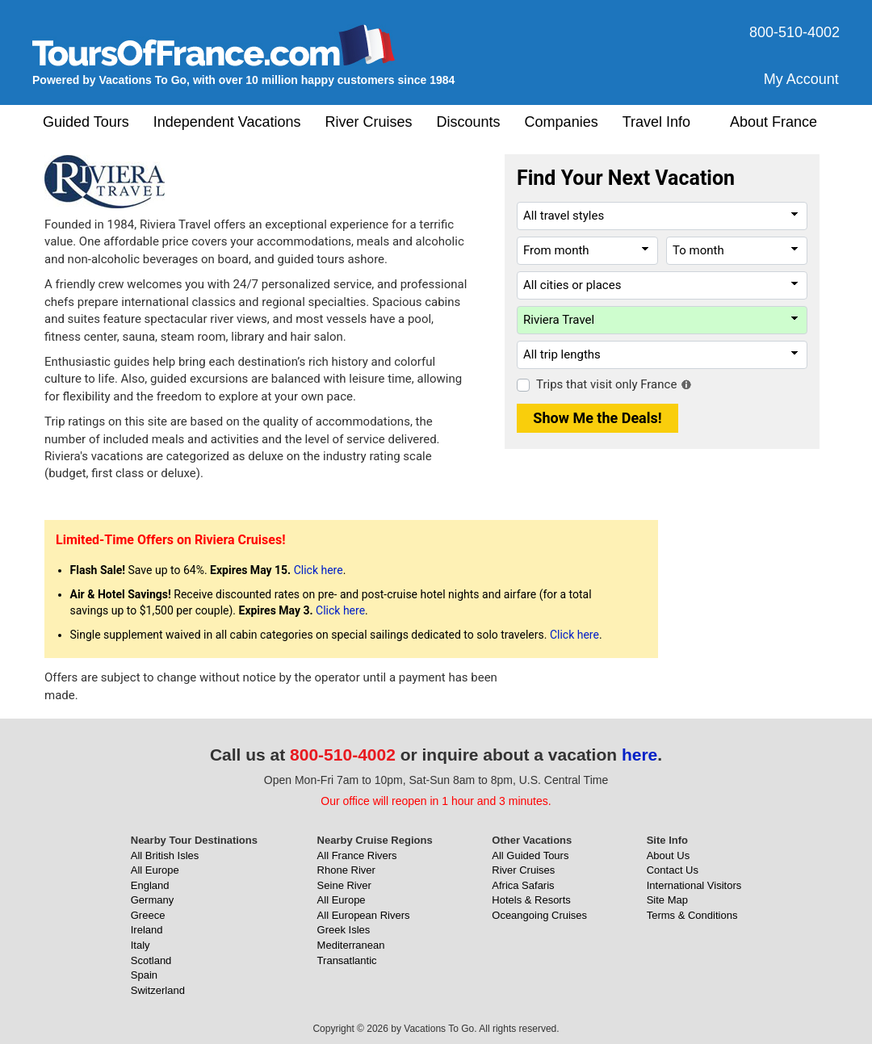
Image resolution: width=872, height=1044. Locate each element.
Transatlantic (347, 960)
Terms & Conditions (692, 915)
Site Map (667, 900)
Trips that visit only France (606, 384)
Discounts (469, 122)
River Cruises (369, 122)
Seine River (344, 885)
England (150, 885)
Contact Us (672, 870)
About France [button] (773, 122)
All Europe (155, 870)
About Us (668, 855)
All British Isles (165, 855)
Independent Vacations (227, 122)
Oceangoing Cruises (539, 915)
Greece (148, 915)
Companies (561, 122)
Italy (140, 945)
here (639, 754)
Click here (318, 570)
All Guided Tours (530, 855)
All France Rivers (357, 855)
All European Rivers (363, 915)
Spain (144, 975)
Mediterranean (351, 945)
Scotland (151, 960)
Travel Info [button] (656, 122)
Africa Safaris (523, 885)
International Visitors (694, 885)
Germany (152, 900)
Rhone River (346, 870)
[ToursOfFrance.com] (214, 45)
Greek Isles (344, 930)
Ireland (147, 930)
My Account (801, 79)
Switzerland (158, 990)
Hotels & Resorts (531, 900)
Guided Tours (86, 122)
